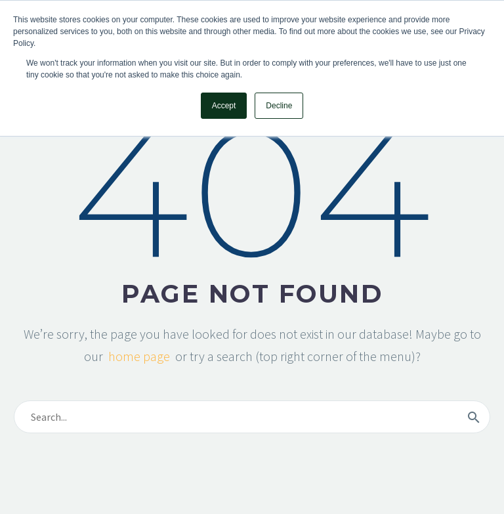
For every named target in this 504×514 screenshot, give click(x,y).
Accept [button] (224, 105)
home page (139, 356)
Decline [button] (279, 105)
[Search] (252, 416)
